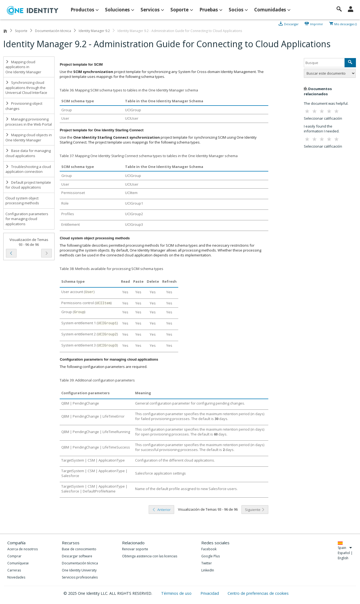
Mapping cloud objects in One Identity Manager (28, 137)
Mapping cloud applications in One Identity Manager (23, 66)
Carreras (14, 570)
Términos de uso (177, 593)
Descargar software (77, 556)
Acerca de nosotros (22, 549)
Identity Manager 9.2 (94, 30)
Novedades (16, 577)
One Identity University (79, 570)
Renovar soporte (135, 549)
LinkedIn (207, 570)
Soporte (21, 30)
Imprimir (316, 23)
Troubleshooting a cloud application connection (28, 169)
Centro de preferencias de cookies (258, 593)
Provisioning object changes (23, 106)
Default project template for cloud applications (28, 185)
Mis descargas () (345, 23)
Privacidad (210, 593)
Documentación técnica (53, 30)
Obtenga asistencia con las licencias (149, 556)
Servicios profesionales (80, 577)
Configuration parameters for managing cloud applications (26, 218)
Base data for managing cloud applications (28, 153)
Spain (345, 547)
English (343, 558)
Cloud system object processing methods (22, 201)
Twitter (206, 563)
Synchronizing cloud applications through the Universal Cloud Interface (26, 87)
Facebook (208, 549)
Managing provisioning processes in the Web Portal (28, 122)
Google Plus (210, 556)
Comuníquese (18, 563)
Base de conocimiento (79, 549)
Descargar (291, 23)
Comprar (14, 556)
